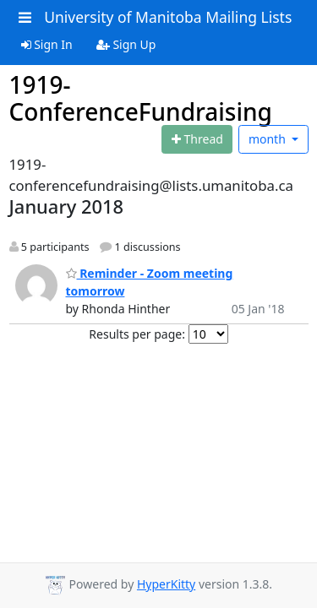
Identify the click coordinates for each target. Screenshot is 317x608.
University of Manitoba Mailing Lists (168, 17)
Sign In (47, 44)
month (269, 139)
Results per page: (137, 334)
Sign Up (126, 44)
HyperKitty (166, 584)
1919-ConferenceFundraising (140, 98)
